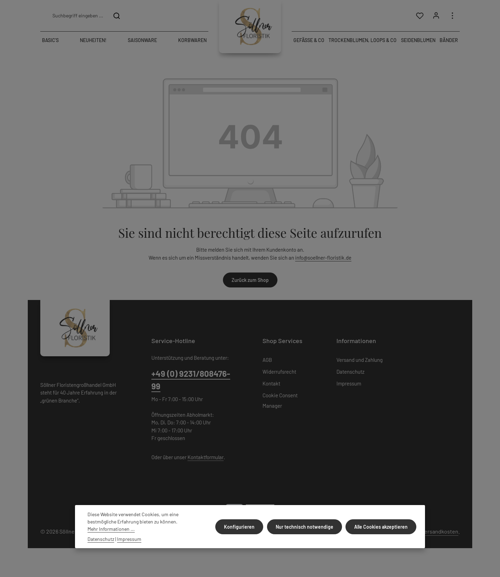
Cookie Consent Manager (280, 401)
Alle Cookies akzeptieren (381, 527)
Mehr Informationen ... (111, 529)
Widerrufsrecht (279, 372)
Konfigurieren (241, 527)
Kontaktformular (206, 458)
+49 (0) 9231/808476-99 (190, 380)
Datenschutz (350, 372)
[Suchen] (116, 16)
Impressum (348, 384)
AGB (267, 361)
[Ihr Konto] (435, 16)
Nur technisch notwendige (305, 527)
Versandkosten (440, 532)
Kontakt (271, 384)
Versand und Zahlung (359, 361)
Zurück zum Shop (250, 281)
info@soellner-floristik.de (323, 258)
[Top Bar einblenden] (452, 16)
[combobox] (77, 16)
